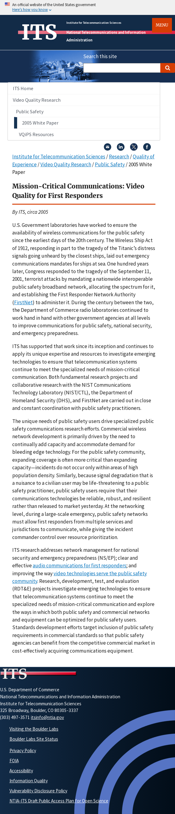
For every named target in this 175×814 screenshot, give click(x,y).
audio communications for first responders (79, 565)
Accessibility (21, 770)
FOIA (14, 760)
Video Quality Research (37, 100)
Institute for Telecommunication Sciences (93, 23)
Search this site (100, 56)
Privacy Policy (22, 750)
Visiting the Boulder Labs (33, 729)
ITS (39, 32)
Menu (162, 25)
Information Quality (28, 781)
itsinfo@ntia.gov (47, 717)
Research (119, 156)
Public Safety (29, 111)
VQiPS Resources (36, 134)
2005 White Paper (40, 123)
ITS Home (23, 88)
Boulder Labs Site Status (33, 739)
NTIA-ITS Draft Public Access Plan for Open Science (58, 801)
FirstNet (23, 302)
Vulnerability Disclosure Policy (38, 791)
